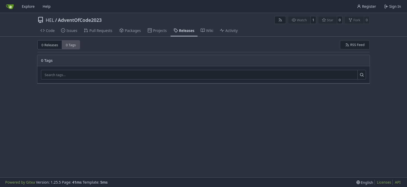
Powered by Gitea (20, 182)
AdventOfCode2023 (80, 20)
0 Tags (71, 45)
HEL (50, 20)
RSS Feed (355, 44)
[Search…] (361, 75)
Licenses (384, 182)
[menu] (364, 182)
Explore (28, 6)
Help (47, 6)
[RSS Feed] (280, 20)
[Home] (10, 6)
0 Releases (50, 45)
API (398, 182)
